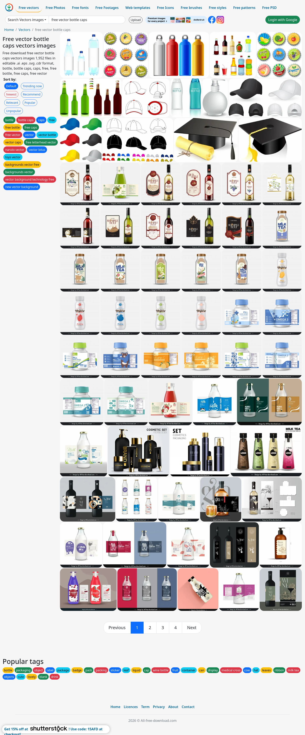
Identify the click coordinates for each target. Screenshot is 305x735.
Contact (188, 706)
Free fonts (80, 7)
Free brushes (191, 7)
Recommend (31, 94)
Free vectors (29, 7)
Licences (131, 706)
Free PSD (269, 7)
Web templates (137, 7)
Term (145, 706)
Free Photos (55, 7)
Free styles (217, 7)
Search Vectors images (26, 19)
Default (11, 86)
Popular (30, 103)
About (173, 706)
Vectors (24, 29)
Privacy (159, 706)
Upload (136, 20)
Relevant (12, 103)
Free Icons (165, 7)
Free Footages (107, 7)
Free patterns (244, 7)
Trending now (32, 86)
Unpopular (13, 111)
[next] (192, 628)
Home (9, 29)
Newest (11, 94)
